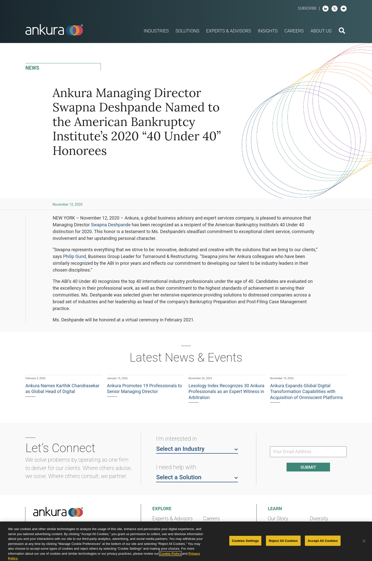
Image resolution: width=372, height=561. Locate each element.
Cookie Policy (170, 553)
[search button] (342, 31)
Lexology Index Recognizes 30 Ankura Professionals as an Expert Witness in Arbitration (226, 391)
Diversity (319, 519)
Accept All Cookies (323, 540)
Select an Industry (197, 448)
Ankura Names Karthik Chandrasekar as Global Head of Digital (62, 388)
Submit (308, 467)
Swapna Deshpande (110, 224)
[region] (186, 541)
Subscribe (307, 8)
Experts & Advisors (172, 519)
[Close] (363, 540)
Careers (211, 519)
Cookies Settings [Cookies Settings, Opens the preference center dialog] (245, 540)
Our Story (278, 519)
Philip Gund (74, 256)
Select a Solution (197, 477)
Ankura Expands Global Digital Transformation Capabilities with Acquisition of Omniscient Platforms (306, 391)
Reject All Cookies (283, 540)
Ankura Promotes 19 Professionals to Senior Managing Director (144, 388)
